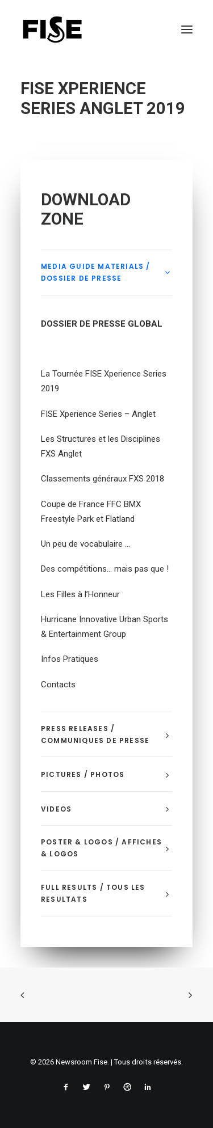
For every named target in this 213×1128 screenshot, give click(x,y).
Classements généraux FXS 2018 (102, 479)
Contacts (58, 684)
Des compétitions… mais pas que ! (105, 569)
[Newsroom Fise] (52, 29)
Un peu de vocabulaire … (85, 544)
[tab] (106, 272)
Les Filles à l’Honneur (80, 594)
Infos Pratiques (69, 659)
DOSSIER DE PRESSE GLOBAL (101, 324)
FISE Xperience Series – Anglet (98, 414)
